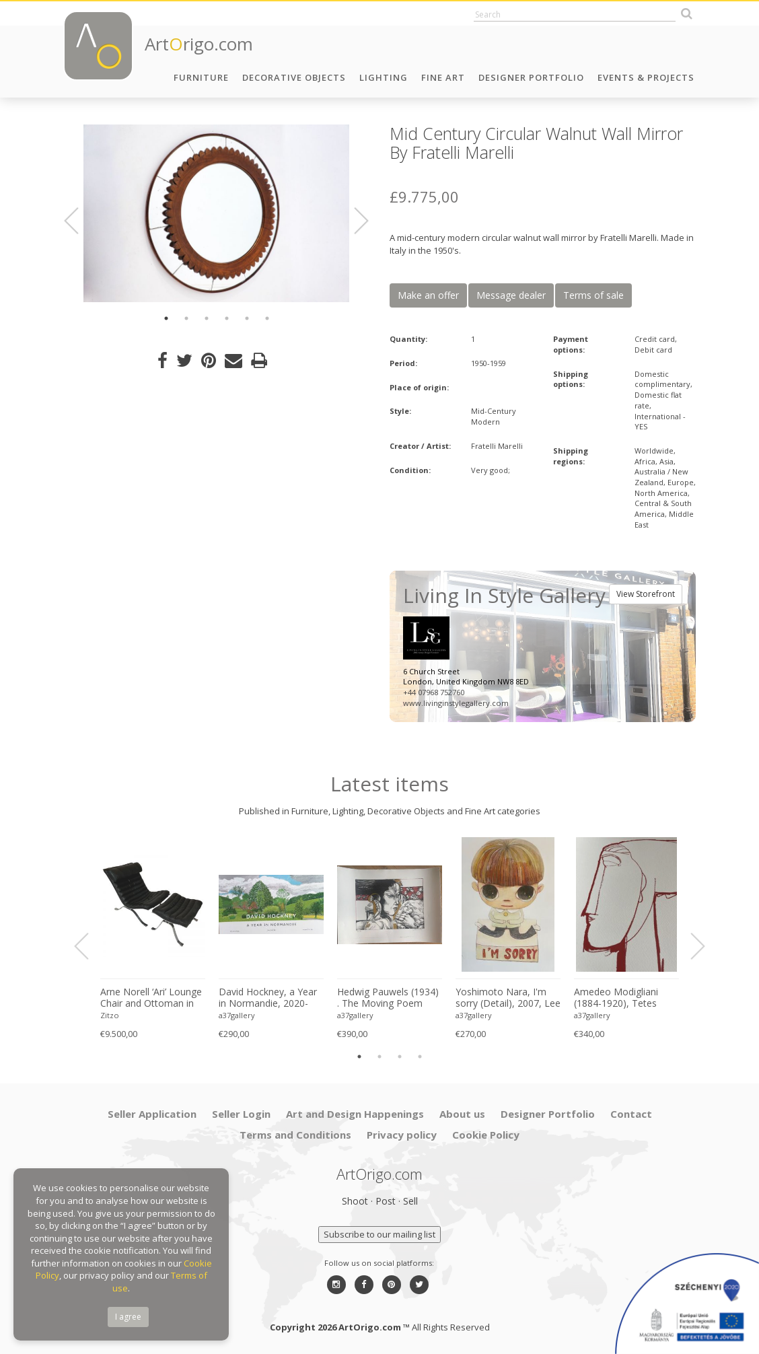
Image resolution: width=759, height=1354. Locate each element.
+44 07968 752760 (433, 692)
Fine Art (443, 77)
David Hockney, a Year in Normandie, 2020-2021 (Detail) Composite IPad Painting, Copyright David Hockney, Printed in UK (269, 998)
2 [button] (186, 318)
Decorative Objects (294, 77)
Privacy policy (402, 1134)
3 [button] (206, 318)
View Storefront (645, 594)
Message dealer (511, 295)
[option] (216, 213)
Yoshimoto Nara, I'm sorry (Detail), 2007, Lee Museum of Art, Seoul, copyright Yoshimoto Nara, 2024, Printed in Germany (508, 998)
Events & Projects (646, 77)
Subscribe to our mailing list (379, 1234)
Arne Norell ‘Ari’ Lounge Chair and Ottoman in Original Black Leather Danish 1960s (151, 998)
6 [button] (267, 318)
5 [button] (247, 318)
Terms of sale (593, 295)
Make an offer (428, 295)
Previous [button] (79, 220)
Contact (631, 1113)
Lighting (383, 77)
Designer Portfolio (531, 77)
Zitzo (109, 1015)
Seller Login (241, 1113)
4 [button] (226, 318)
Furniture (201, 77)
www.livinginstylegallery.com (456, 703)
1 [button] (166, 318)
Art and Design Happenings (355, 1113)
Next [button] (353, 220)
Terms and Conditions (295, 1134)
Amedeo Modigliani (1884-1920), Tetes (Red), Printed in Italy (619, 998)
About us (462, 1113)
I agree (128, 1316)
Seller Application (152, 1113)
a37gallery (237, 1015)
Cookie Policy (485, 1134)
